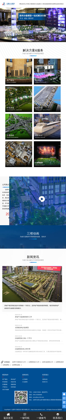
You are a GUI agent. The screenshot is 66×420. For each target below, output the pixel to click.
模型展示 (33, 4)
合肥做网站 (6, 365)
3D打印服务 (5, 389)
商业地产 (13, 379)
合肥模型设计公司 (33, 362)
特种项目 (13, 387)
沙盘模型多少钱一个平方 (23, 338)
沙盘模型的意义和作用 (22, 349)
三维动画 (44, 4)
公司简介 (27, 4)
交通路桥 (4, 384)
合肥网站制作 (60, 362)
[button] (62, 25)
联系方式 (44, 382)
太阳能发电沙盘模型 (22, 327)
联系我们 (61, 4)
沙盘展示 (39, 4)
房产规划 (4, 379)
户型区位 (4, 387)
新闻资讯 (50, 4)
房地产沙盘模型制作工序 (23, 317)
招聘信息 (55, 4)
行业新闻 (24, 382)
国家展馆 (13, 384)
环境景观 (4, 382)
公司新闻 (24, 379)
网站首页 (22, 4)
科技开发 (13, 382)
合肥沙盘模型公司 (47, 362)
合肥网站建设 (16, 365)
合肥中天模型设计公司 (19, 362)
